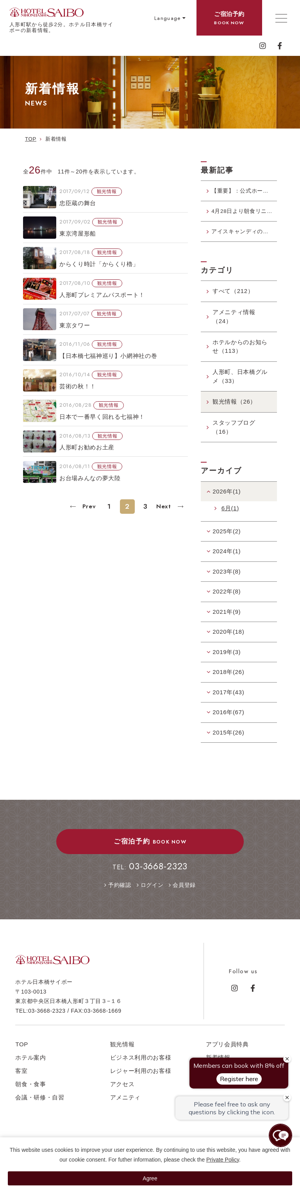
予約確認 (119, 891)
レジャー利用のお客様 (140, 1077)
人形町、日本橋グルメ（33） (240, 383)
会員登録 (184, 891)
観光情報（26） (234, 408)
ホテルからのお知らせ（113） (240, 353)
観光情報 (122, 1050)
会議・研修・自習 (39, 1104)
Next (164, 506)
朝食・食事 (30, 1090)
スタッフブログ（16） (233, 433)
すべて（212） (233, 297)
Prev (88, 506)
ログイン (152, 891)
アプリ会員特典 (227, 1050)
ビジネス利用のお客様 (140, 1064)
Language (167, 18)
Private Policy (222, 1159)
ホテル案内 (30, 1064)
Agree (150, 1178)
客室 (21, 1077)
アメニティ (125, 1104)
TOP (21, 1050)
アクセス (122, 1090)
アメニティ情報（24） (233, 323)
